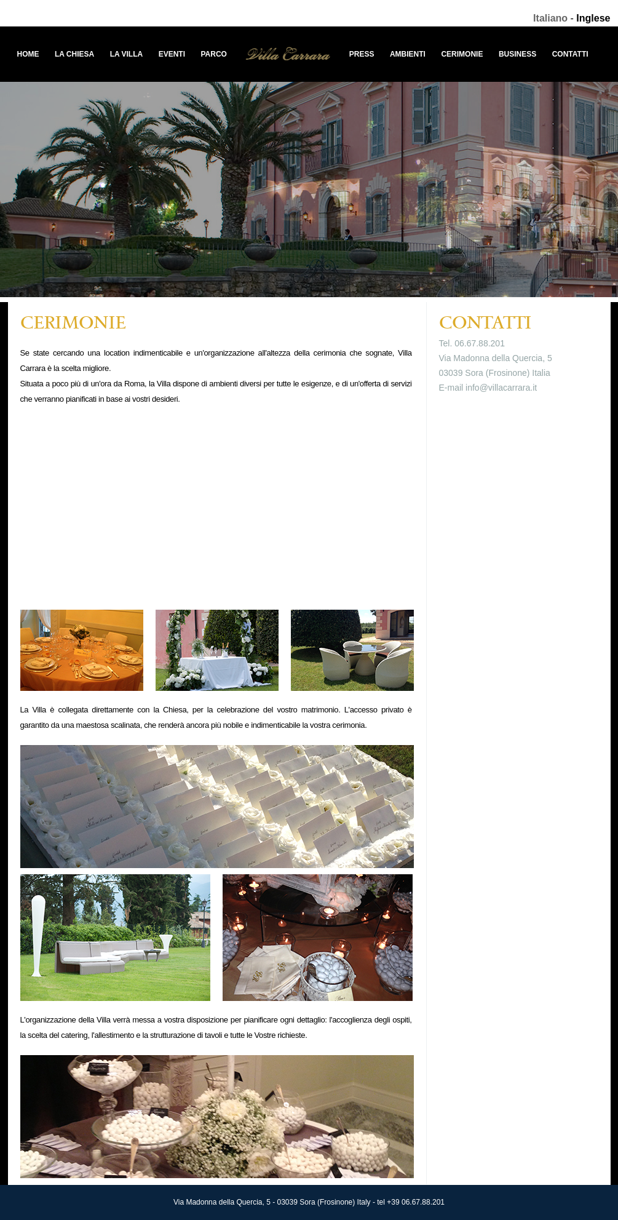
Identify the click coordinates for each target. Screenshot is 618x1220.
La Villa (126, 54)
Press (361, 54)
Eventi (172, 54)
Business (517, 54)
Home (28, 54)
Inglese (593, 18)
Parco (213, 54)
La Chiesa (74, 54)
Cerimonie (462, 54)
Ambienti (408, 54)
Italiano (550, 18)
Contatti (570, 54)
